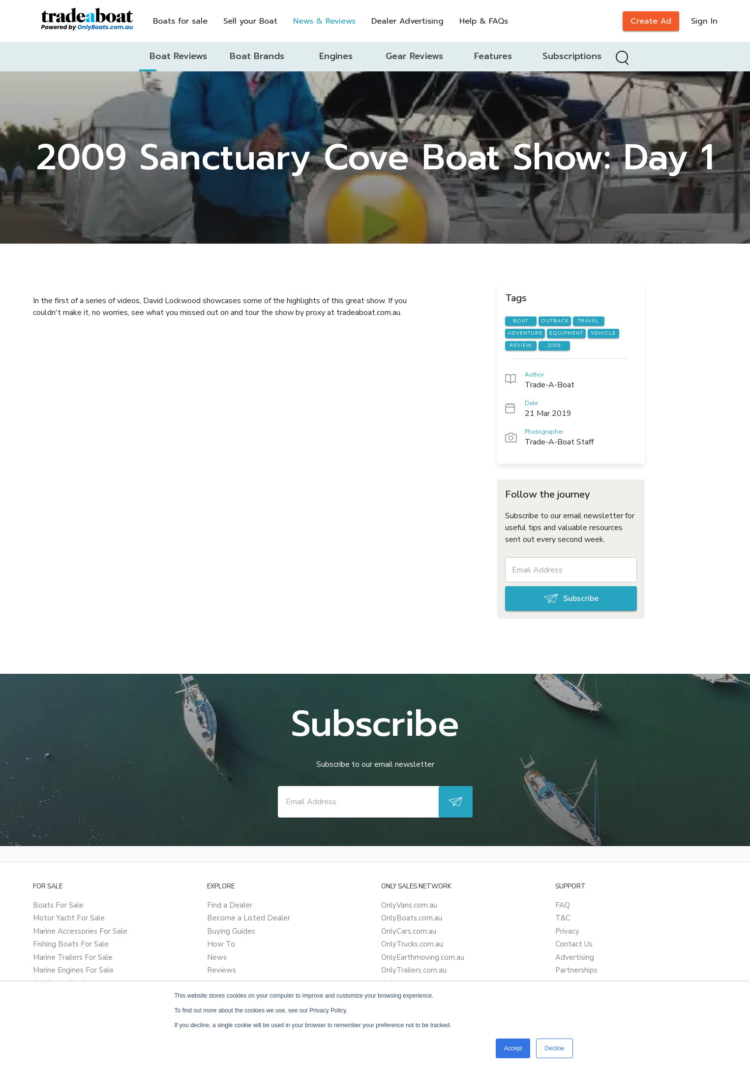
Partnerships (576, 970)
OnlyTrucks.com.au (412, 944)
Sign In (704, 21)
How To (221, 944)
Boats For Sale (58, 905)
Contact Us (574, 944)
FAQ (562, 905)
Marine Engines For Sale (73, 970)
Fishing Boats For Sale (71, 944)
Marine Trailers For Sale (73, 957)
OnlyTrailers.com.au (414, 970)
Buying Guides (231, 931)
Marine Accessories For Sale (80, 931)
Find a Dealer (229, 905)
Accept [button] (513, 1048)
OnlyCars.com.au (408, 931)
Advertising (574, 957)
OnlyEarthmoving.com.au (422, 957)
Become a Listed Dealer (248, 918)
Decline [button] (554, 1048)
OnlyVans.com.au (409, 905)
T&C (562, 918)
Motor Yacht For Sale (69, 918)
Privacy (567, 931)
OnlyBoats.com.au (411, 918)
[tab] (178, 56)
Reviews (221, 970)
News (217, 957)
